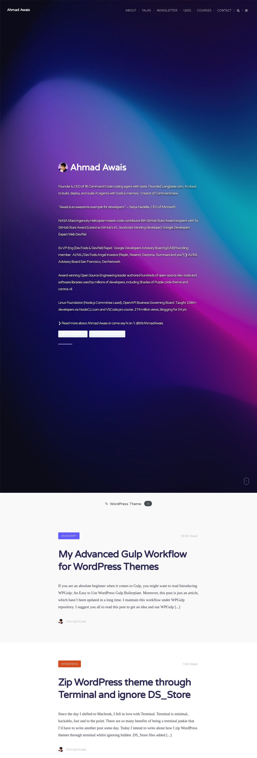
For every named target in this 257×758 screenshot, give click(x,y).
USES (187, 10)
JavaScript (68, 535)
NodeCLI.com (89, 309)
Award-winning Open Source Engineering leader (92, 275)
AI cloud (190, 186)
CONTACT (224, 10)
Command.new (166, 193)
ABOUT (130, 10)
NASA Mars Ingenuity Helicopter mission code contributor (99, 221)
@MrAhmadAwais (149, 323)
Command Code (101, 186)
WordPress (69, 663)
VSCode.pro (114, 309)
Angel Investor (107, 255)
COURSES (204, 10)
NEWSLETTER (167, 10)
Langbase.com (172, 186)
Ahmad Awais (18, 10)
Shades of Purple (152, 282)
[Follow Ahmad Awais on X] (73, 334)
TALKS (146, 10)
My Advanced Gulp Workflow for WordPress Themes (122, 561)
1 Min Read (190, 664)
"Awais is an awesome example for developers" (91, 207)
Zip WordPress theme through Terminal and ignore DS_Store (124, 689)
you (179, 255)
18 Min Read (189, 536)
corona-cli (65, 289)
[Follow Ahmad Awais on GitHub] (107, 334)
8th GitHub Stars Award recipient (164, 221)
